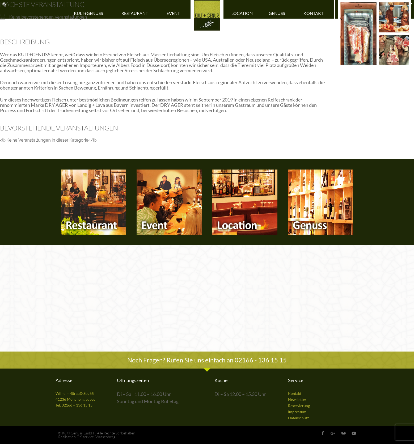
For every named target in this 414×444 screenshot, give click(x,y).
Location (242, 13)
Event (175, 13)
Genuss (278, 13)
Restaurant (136, 13)
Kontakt (314, 13)
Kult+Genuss (89, 13)
